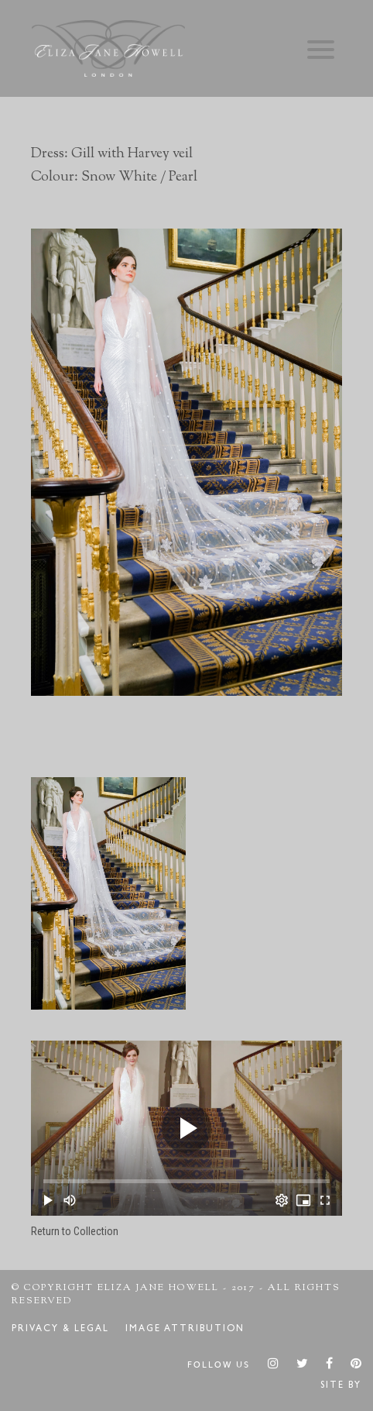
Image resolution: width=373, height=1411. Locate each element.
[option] (186, 462)
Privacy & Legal (60, 1329)
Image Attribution (185, 1329)
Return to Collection (74, 1231)
